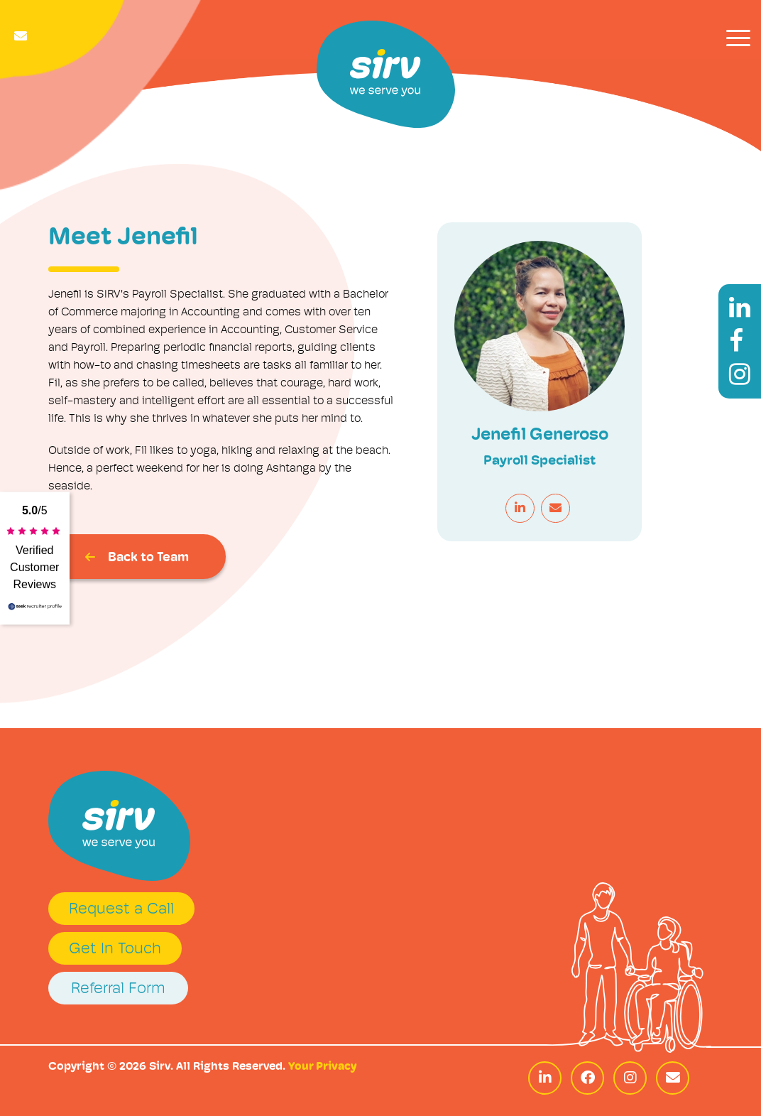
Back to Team (137, 558)
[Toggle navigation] (738, 38)
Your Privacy (322, 1067)
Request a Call (121, 909)
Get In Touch (115, 949)
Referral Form (118, 989)
